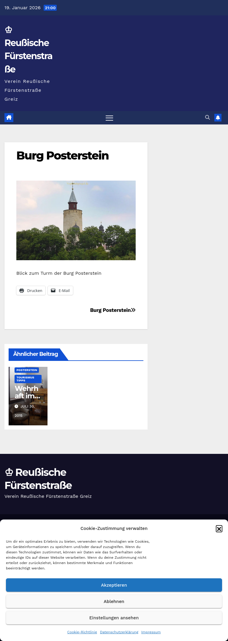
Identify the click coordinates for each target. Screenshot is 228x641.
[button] (219, 528)
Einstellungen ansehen (114, 618)
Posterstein (26, 370)
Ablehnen (114, 601)
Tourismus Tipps (25, 379)
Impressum (151, 632)
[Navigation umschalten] (109, 117)
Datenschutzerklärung (119, 632)
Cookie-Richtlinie (82, 632)
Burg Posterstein (62, 155)
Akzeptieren (114, 585)
